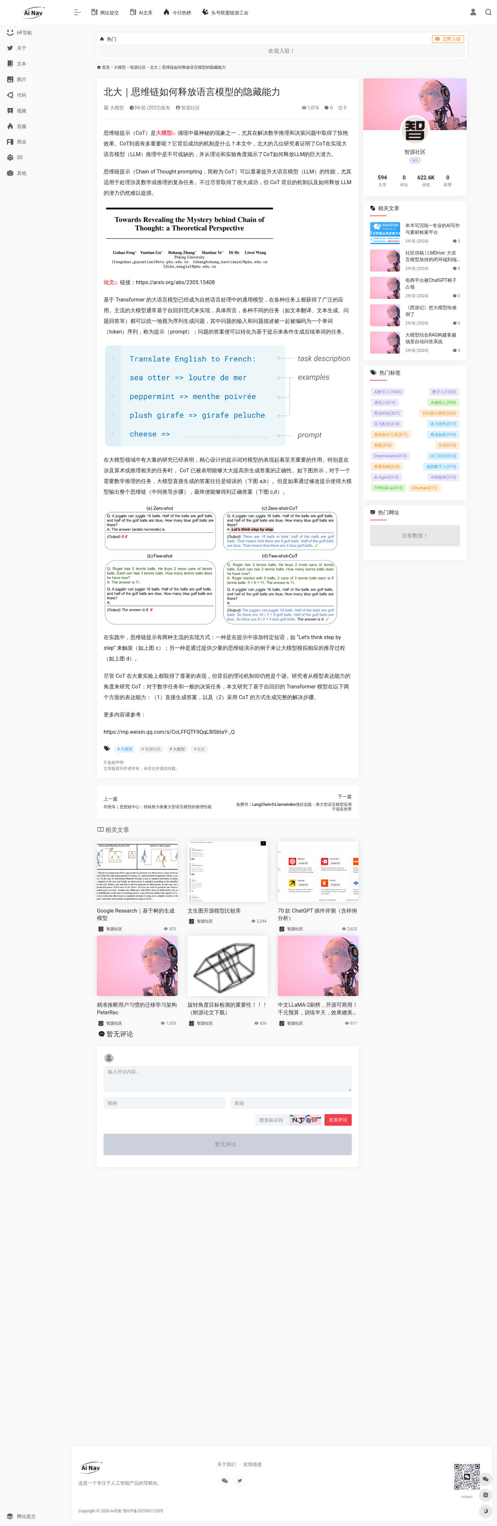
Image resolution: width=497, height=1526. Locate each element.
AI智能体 (443, 477)
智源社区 (138, 67)
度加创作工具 (391, 434)
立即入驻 (448, 39)
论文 (109, 282)
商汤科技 (387, 413)
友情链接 (252, 1464)
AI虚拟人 (443, 402)
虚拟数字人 (441, 466)
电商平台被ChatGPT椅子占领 (431, 284)
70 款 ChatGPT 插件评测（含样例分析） (317, 915)
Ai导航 (116, 1511)
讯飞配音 (387, 424)
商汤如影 (443, 434)
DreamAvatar (390, 456)
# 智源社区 (151, 749)
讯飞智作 (443, 424)
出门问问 (443, 456)
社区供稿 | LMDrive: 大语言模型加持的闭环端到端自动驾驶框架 (431, 256)
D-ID (447, 445)
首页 (106, 67)
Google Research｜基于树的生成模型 (136, 915)
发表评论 (338, 1119)
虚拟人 (385, 402)
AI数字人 (387, 392)
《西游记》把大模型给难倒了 (431, 311)
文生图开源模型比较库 (214, 911)
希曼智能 (387, 466)
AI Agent (386, 477)
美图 (383, 445)
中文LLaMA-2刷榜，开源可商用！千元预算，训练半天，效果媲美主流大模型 (318, 1009)
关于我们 (226, 1464)
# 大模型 (125, 749)
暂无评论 (120, 1034)
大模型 (120, 67)
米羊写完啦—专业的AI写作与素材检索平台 (432, 229)
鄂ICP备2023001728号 (143, 1511)
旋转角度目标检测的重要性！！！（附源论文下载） (227, 1009)
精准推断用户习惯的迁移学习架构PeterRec (137, 1009)
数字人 (444, 392)
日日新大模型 (439, 413)
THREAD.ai (388, 488)
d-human (424, 488)
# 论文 (199, 749)
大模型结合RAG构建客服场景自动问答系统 (430, 338)
